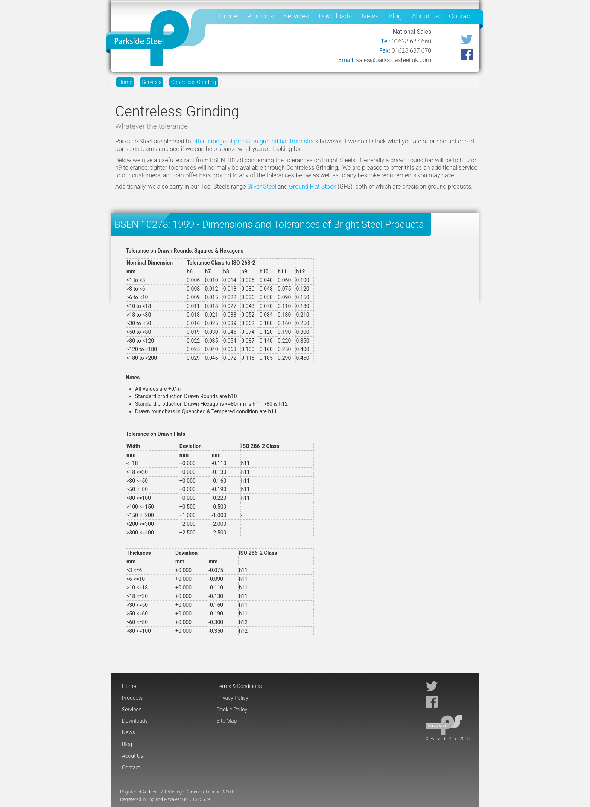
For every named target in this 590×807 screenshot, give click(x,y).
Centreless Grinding (193, 82)
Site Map (226, 721)
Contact (460, 16)
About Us (425, 16)
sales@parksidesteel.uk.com (393, 60)
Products (260, 16)
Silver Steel (261, 186)
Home (228, 16)
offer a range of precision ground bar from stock (255, 141)
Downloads (335, 16)
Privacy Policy (232, 698)
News (370, 16)
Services (296, 16)
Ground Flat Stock (312, 186)
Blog (395, 16)
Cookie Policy (231, 710)
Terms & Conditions (239, 686)
